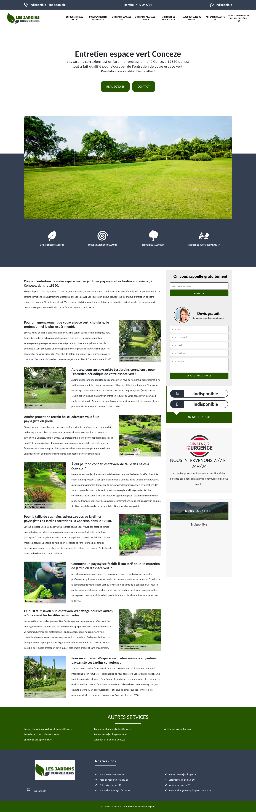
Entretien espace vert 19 (74, 18)
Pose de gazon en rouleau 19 (98, 18)
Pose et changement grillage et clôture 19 (238, 18)
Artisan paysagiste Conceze (177, 729)
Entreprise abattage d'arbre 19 (145, 18)
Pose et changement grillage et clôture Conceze (48, 729)
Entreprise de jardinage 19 (168, 18)
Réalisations (115, 87)
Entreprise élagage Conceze (38, 739)
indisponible (38, 5)
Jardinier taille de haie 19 (192, 18)
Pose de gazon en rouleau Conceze (41, 734)
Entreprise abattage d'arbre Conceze (112, 729)
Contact (144, 87)
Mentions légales (146, 806)
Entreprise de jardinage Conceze (110, 734)
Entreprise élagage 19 (121, 18)
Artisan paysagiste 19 (215, 18)
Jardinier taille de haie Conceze (109, 739)
